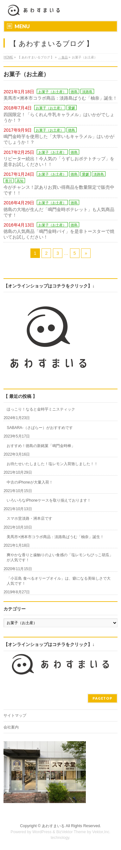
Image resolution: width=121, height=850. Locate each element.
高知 (19, 181)
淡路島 (87, 92)
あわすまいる (53, 826)
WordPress (42, 832)
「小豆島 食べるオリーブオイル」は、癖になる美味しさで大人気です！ (58, 581)
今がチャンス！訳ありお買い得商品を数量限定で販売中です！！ (58, 190)
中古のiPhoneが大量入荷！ (30, 482)
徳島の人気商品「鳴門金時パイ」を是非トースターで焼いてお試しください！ (58, 234)
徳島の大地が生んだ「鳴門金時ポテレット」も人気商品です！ (58, 212)
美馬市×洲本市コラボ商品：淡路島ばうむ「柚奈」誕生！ (60, 98)
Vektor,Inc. (101, 832)
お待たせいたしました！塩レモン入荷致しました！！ (52, 464)
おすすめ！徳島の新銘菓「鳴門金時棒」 (41, 446)
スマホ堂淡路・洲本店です (29, 518)
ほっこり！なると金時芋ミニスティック (41, 409)
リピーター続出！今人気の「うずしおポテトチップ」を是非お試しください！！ (58, 161)
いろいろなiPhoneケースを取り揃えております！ (49, 500)
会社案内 (11, 727)
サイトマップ (14, 715)
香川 (8, 181)
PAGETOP (102, 698)
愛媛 (71, 108)
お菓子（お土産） (52, 92)
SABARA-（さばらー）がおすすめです (40, 427)
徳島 (74, 92)
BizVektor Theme (71, 832)
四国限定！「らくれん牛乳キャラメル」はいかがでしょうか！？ (58, 117)
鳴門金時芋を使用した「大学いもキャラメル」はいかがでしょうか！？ (58, 139)
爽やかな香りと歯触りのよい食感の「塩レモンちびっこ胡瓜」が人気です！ (60, 557)
